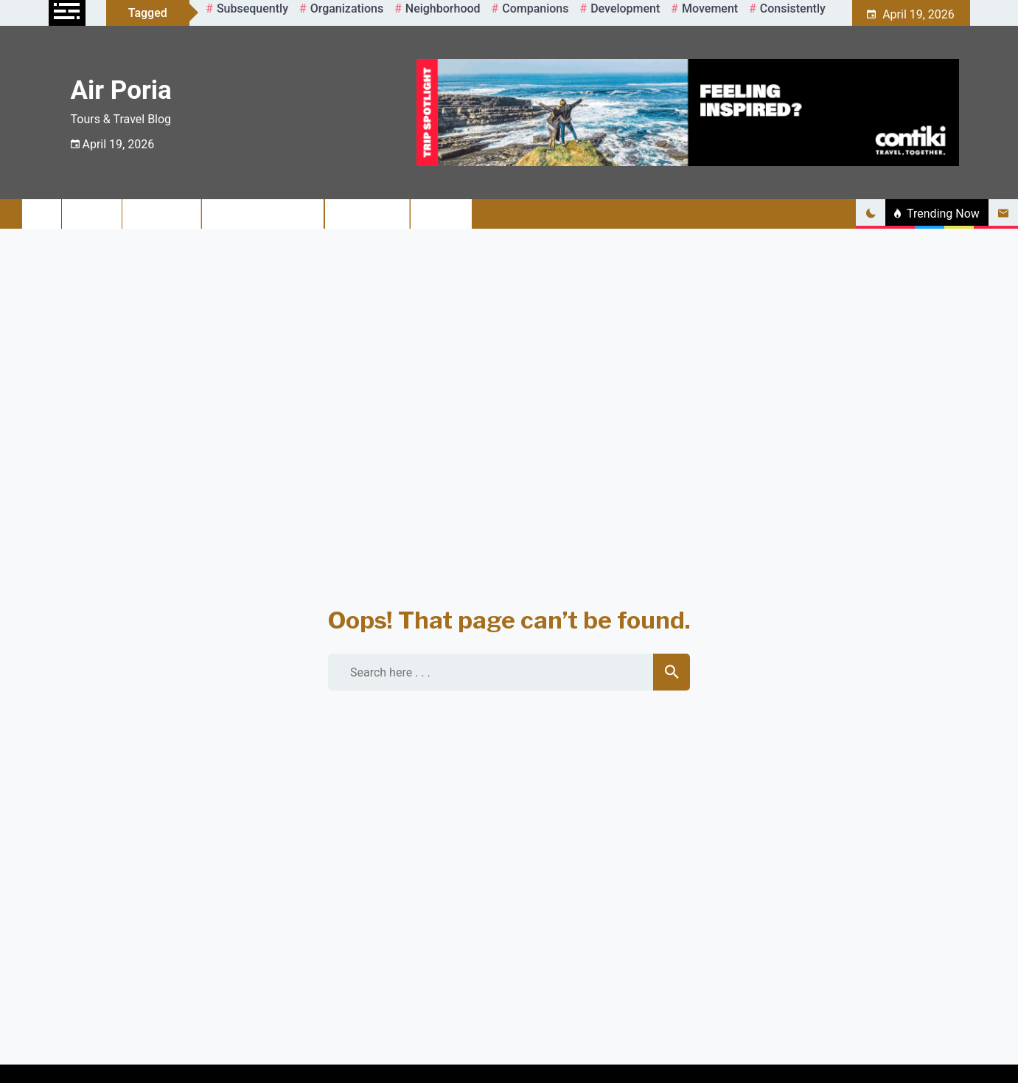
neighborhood (443, 8)
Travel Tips (368, 213)
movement (710, 8)
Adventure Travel (263, 213)
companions (535, 8)
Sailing (441, 213)
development (625, 8)
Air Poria (121, 90)
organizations (347, 8)
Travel (92, 213)
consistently (793, 8)
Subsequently (252, 8)
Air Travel (162, 213)
